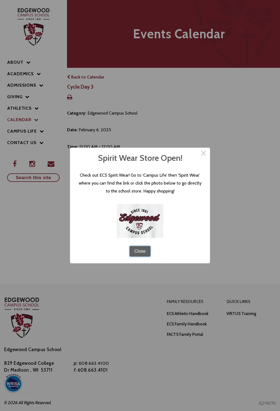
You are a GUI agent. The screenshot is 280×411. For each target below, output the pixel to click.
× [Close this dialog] (203, 154)
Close (140, 251)
